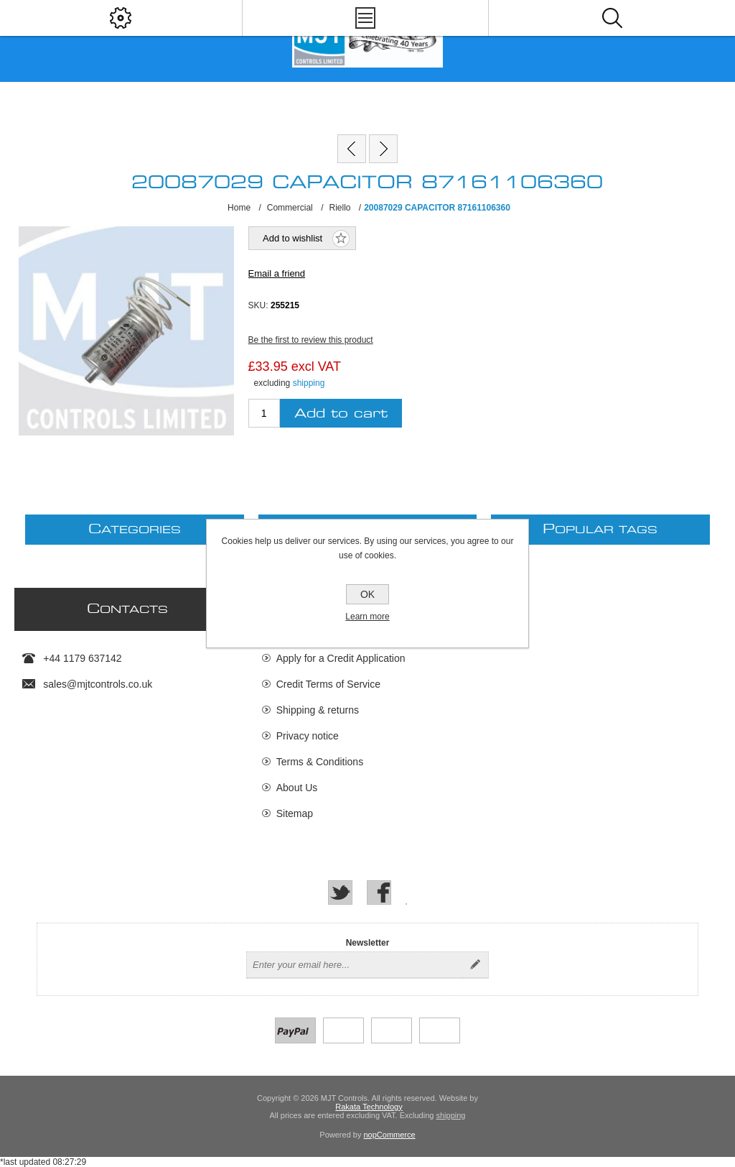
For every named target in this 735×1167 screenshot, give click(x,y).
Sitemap (294, 813)
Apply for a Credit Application (341, 658)
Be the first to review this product (310, 340)
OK (367, 594)
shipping (309, 383)
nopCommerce (390, 1134)
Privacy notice (307, 736)
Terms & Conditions (319, 761)
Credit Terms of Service (328, 684)
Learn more (367, 617)
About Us (297, 787)
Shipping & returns (317, 710)
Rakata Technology (368, 1106)
